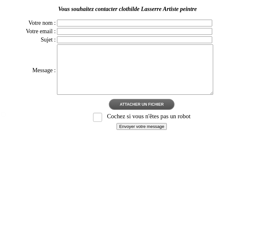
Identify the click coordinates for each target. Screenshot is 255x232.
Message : (44, 75)
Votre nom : (42, 23)
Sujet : (48, 39)
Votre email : (41, 31)
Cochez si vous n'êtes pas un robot (148, 125)
